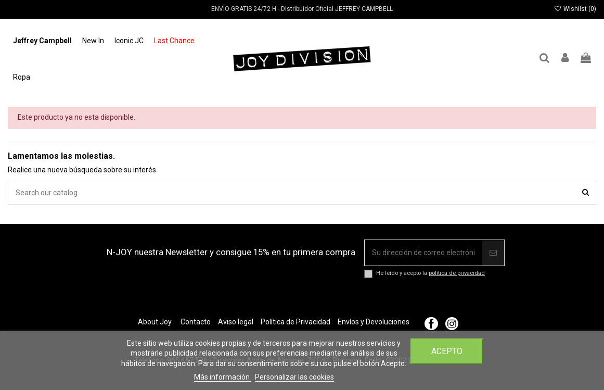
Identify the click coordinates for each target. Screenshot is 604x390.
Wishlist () (575, 8)
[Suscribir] (493, 253)
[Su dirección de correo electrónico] (423, 253)
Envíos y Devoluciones (373, 322)
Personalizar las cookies (294, 377)
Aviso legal (235, 322)
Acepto (446, 351)
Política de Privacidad (295, 322)
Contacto (196, 322)
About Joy (155, 322)
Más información (222, 377)
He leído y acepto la (430, 273)
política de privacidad (457, 273)
